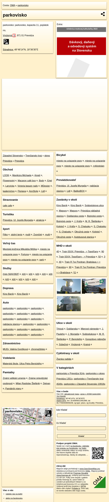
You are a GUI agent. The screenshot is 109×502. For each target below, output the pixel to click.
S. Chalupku (84, 226)
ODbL (87, 471)
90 (102, 251)
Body (41, 180)
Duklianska (72, 329)
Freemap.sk (74, 148)
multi (27, 234)
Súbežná (63, 344)
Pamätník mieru (13, 388)
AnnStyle (33, 191)
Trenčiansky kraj (33, 155)
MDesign (45, 186)
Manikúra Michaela (21, 175)
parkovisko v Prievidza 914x (70, 373)
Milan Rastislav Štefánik (28, 383)
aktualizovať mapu (71, 394)
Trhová (59, 329)
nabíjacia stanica (11, 324)
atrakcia (40, 220)
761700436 (61, 396)
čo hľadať (61, 423)
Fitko (5, 234)
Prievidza (19, 161)
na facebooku (75, 446)
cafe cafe (7, 205)
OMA (12, 5)
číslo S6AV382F (11, 274)
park (41, 259)
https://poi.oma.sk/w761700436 (95, 148)
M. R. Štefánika (93, 221)
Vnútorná (9, 35)
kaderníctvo (9, 191)
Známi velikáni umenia (14, 378)
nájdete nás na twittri (14, 494)
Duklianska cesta (75, 216)
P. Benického (75, 339)
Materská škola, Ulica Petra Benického (22, 363)
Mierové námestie (90, 329)
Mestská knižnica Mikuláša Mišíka (20, 249)
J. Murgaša (73, 334)
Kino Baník (8, 294)
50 (99, 256)
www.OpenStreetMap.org (89, 469)
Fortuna (25, 254)
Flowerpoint (9, 180)
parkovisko (23, 5)
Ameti (37, 175)
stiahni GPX (61, 401)
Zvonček (37, 234)
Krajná (86, 344)
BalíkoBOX (79, 191)
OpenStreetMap (59, 148)
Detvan (46, 383)
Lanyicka (9, 186)
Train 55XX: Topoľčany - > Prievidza (77, 256)
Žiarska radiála (63, 359)
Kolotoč (60, 226)
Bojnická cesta (94, 216)
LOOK (6, 175)
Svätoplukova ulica (94, 205)
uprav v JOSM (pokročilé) (90, 394)
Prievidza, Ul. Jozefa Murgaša (18, 220)
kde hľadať (61, 410)
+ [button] (7, 83)
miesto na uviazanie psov (23, 259)
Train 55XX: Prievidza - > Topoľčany (80, 251)
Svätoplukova (89, 334)
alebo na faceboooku (14, 498)
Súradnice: (8, 49)
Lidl (43, 191)
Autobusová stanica (84, 237)
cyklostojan (98, 166)
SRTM (83, 486)
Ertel (49, 180)
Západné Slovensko (13, 155)
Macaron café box (27, 180)
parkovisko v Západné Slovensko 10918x (84, 384)
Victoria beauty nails (27, 186)
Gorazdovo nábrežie (95, 339)
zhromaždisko (38, 349)
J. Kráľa (78, 221)
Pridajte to (76, 488)
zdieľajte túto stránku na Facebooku (72, 447)
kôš (24, 274)
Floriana (22, 191)
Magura (63, 211)
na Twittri (82, 448)
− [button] (7, 88)
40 (57, 251)
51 (75, 272)
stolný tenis (16, 234)
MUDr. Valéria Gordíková (15, 349)
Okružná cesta (82, 232)
